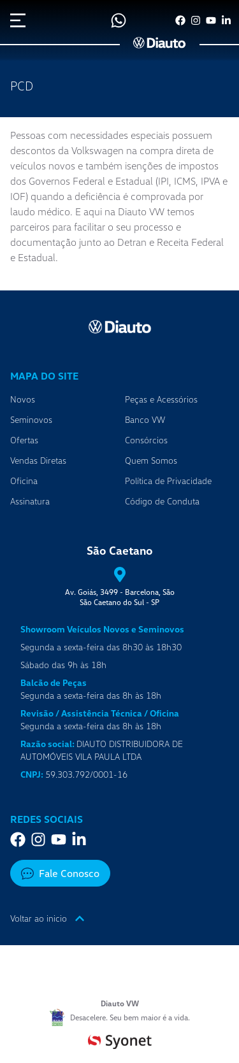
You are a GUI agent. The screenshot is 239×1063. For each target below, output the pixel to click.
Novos (22, 399)
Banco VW (145, 419)
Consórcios (146, 439)
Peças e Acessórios (161, 399)
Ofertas (24, 439)
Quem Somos (151, 460)
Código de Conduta (162, 501)
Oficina (24, 480)
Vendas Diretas (38, 460)
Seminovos (31, 419)
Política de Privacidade (168, 480)
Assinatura (30, 501)
